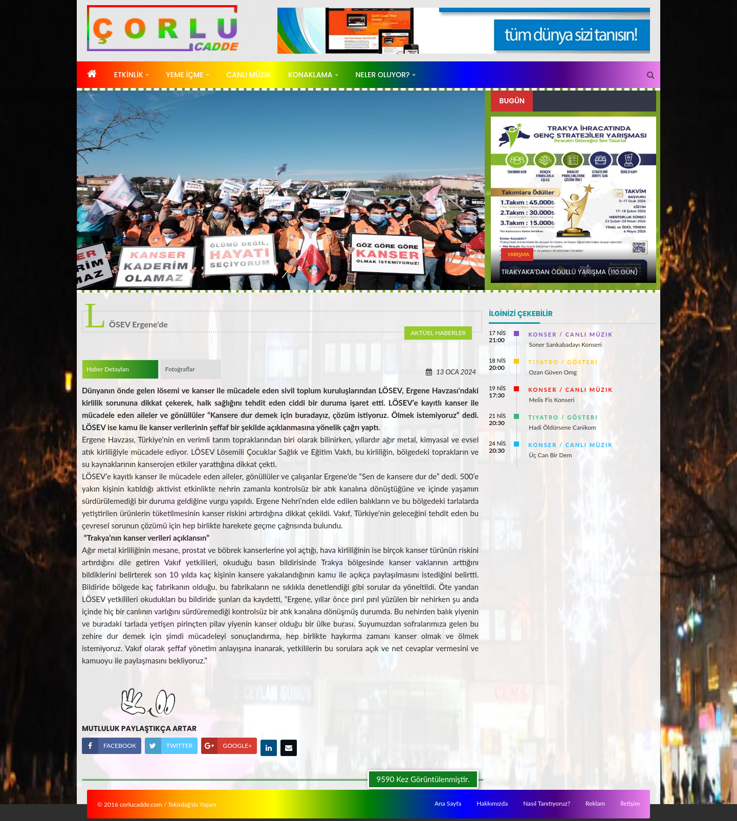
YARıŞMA (518, 254)
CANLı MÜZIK (249, 75)
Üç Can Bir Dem (550, 455)
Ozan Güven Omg (553, 372)
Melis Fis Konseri (551, 400)
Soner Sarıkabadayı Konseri (565, 344)
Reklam (595, 803)
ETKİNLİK (128, 75)
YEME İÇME (184, 75)
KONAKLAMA (310, 75)
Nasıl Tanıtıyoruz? (546, 803)
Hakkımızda (492, 803)
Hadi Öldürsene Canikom (562, 427)
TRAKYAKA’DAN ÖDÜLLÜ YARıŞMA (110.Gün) (569, 272)
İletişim (630, 803)
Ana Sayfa (448, 803)
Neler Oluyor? (382, 75)
